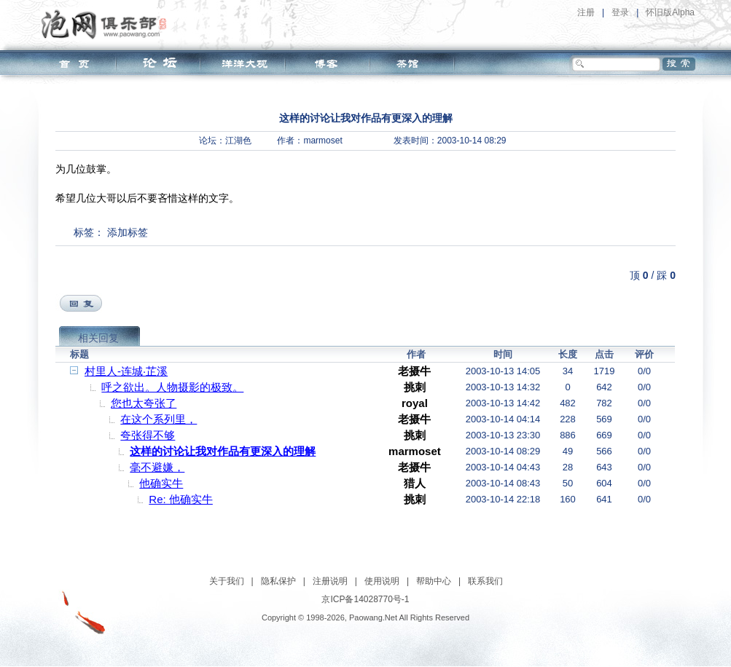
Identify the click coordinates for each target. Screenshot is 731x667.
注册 (586, 12)
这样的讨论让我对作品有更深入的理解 (223, 451)
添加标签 (127, 232)
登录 (620, 12)
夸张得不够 (147, 435)
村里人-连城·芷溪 (126, 371)
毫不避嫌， (157, 467)
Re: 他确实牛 (181, 499)
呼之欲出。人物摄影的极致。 (172, 387)
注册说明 (330, 581)
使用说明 (381, 581)
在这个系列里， (158, 419)
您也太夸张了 (143, 403)
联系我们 (485, 581)
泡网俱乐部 (107, 24)
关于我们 (226, 581)
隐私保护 (278, 581)
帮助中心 (433, 581)
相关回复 (98, 338)
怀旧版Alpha (670, 12)
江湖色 (238, 140)
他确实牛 (161, 483)
